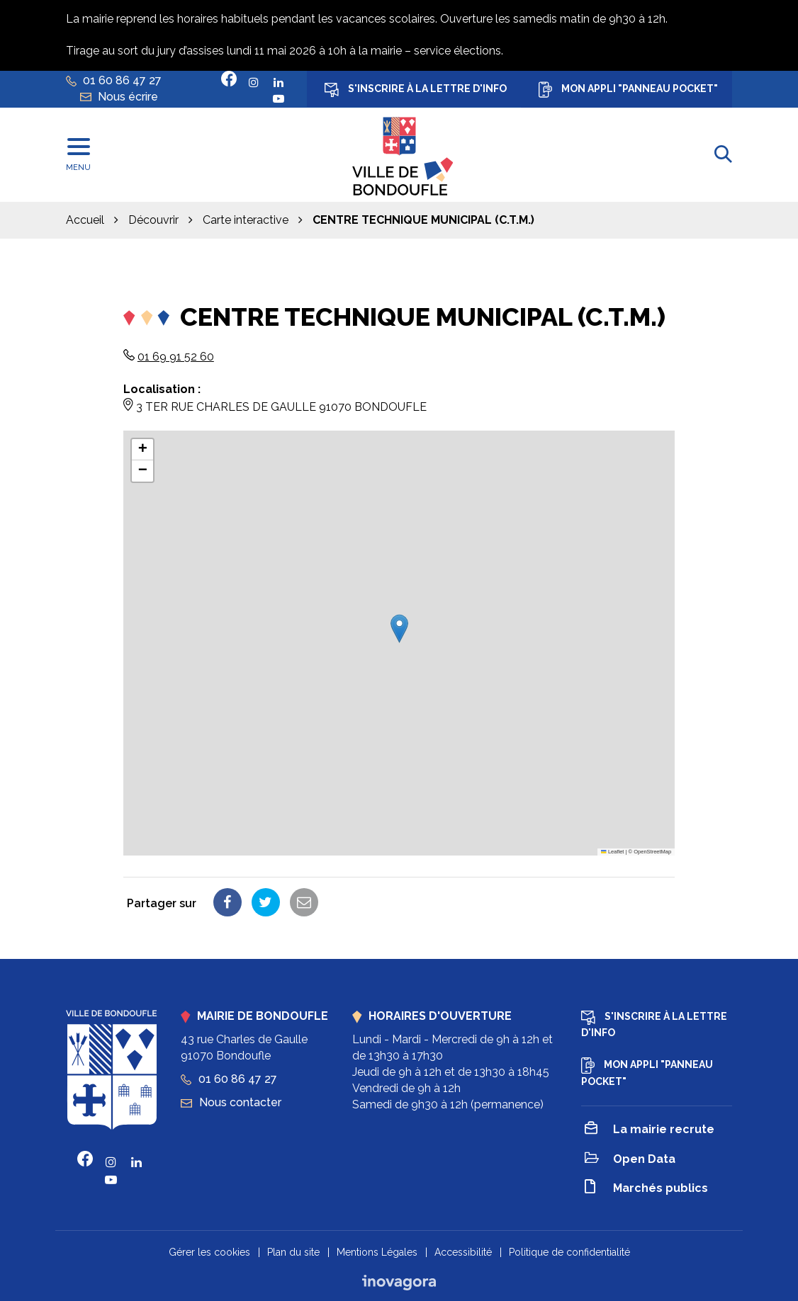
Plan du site (293, 1252)
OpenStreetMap (652, 851)
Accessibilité (463, 1252)
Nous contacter (231, 1102)
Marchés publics (646, 1188)
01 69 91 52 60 (175, 356)
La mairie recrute (649, 1130)
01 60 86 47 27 (229, 1079)
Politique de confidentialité (569, 1252)
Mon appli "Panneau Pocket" (628, 89)
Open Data (630, 1160)
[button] (399, 628)
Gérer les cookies (209, 1252)
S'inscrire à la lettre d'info (416, 90)
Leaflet (612, 851)
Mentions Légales (377, 1252)
